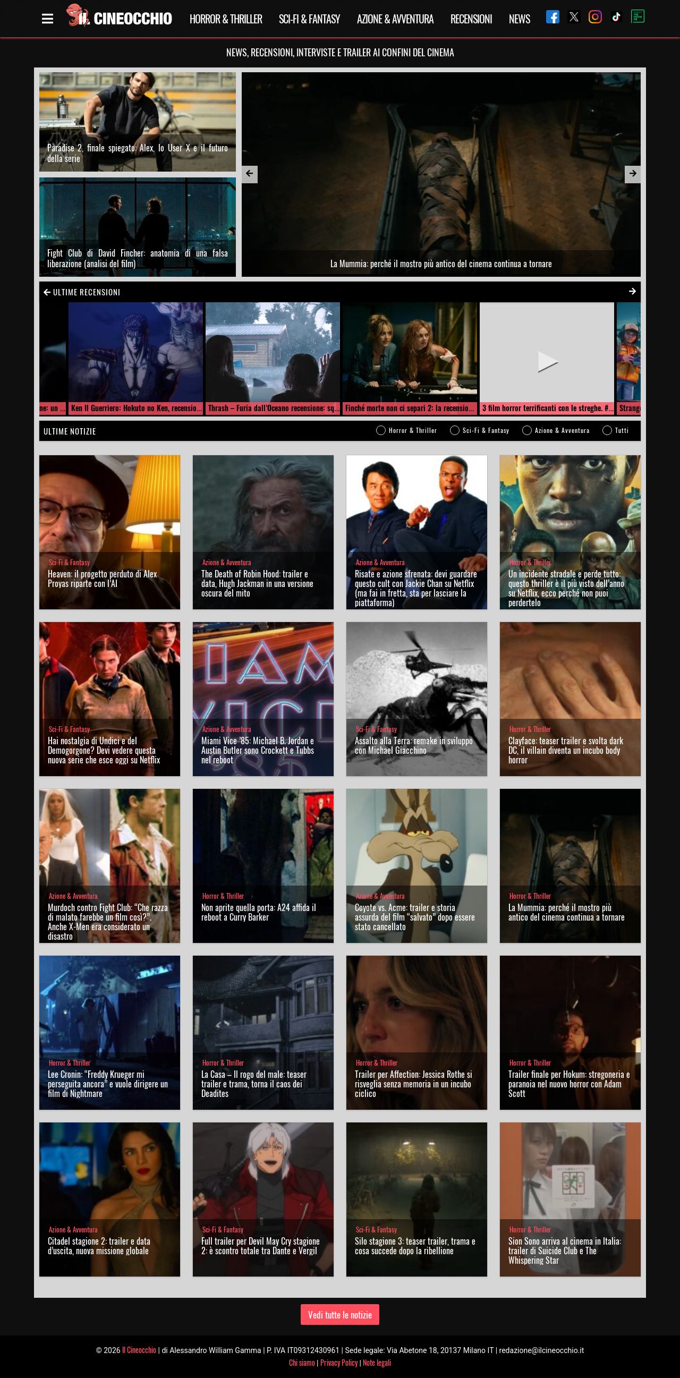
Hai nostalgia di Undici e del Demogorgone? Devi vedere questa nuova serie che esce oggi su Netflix (104, 750)
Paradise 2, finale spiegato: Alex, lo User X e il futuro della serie (137, 153)
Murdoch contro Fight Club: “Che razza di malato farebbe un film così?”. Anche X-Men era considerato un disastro (108, 921)
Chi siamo (302, 1362)
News (519, 19)
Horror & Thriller (226, 19)
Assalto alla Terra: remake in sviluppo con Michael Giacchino (414, 745)
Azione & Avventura (395, 19)
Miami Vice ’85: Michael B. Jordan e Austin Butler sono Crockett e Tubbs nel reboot (257, 750)
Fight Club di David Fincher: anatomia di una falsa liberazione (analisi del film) (137, 258)
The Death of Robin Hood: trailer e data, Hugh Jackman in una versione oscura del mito (257, 583)
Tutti (622, 430)
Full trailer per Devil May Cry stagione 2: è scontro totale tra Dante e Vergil (260, 1246)
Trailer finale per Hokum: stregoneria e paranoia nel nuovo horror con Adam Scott (569, 1084)
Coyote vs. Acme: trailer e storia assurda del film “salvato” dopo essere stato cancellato (415, 917)
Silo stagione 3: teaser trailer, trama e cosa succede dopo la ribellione (415, 1246)
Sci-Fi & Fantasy (309, 19)
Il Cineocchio (139, 1349)
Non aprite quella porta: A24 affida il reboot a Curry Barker (258, 912)
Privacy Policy (339, 1362)
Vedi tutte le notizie (340, 1314)
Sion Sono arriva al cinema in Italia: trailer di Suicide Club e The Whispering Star (564, 1250)
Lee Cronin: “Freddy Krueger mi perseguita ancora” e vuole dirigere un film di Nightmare (108, 1084)
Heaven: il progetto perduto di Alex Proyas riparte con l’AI (102, 578)
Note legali (377, 1362)
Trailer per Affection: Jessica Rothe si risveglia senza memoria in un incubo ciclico (413, 1084)
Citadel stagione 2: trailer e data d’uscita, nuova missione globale (99, 1246)
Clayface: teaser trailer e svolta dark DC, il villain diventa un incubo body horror (565, 750)
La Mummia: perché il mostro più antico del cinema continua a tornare (566, 912)
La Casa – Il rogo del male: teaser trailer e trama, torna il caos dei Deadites (254, 1084)
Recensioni (471, 19)
